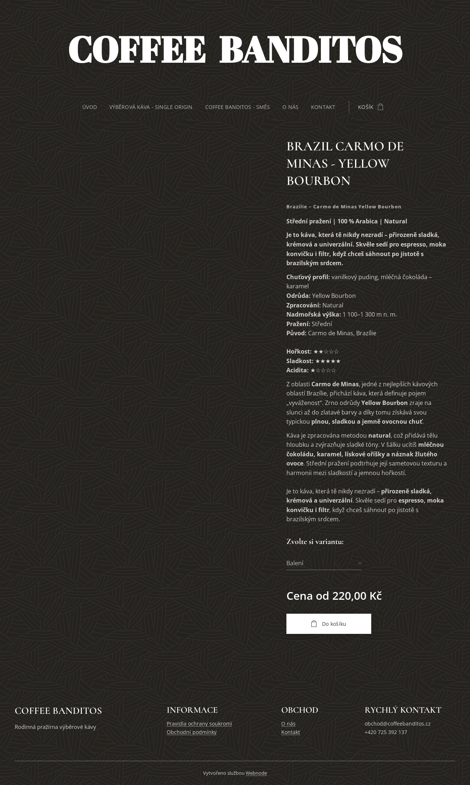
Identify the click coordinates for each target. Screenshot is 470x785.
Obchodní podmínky (192, 732)
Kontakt (290, 732)
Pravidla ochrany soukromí (199, 723)
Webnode (256, 773)
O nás (288, 723)
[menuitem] (90, 107)
